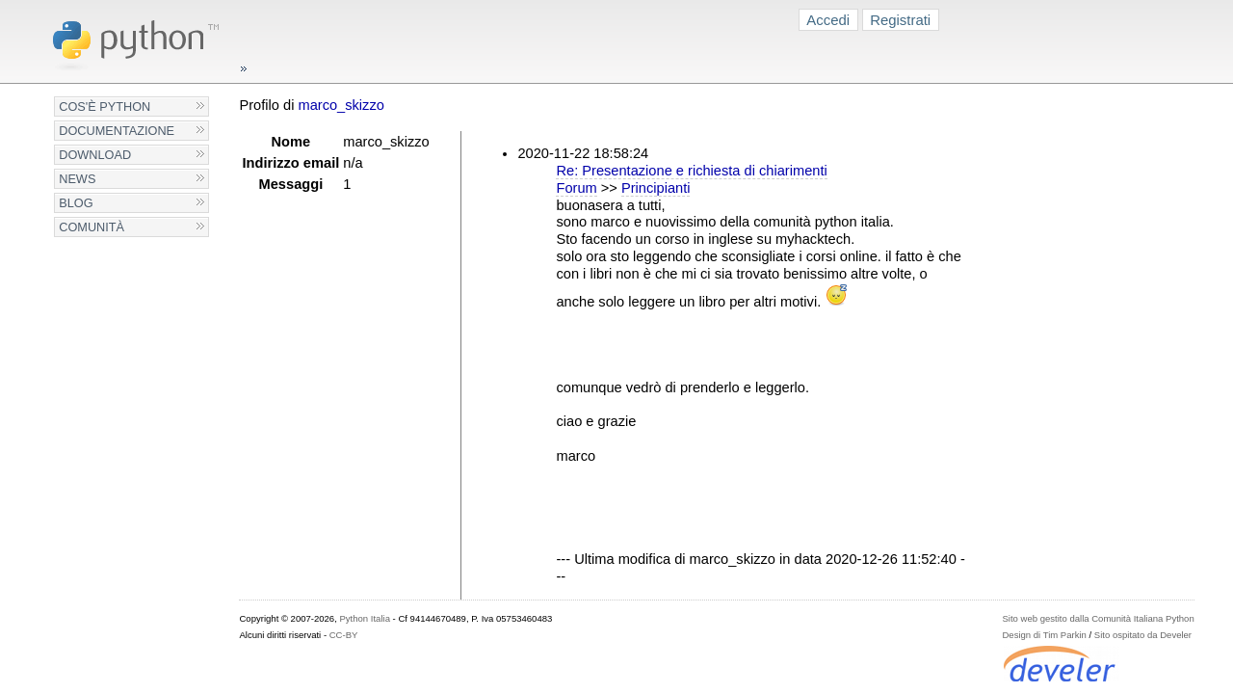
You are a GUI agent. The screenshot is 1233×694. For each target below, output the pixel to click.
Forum (576, 188)
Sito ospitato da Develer (1143, 634)
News (77, 179)
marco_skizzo (340, 105)
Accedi (828, 20)
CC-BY (343, 634)
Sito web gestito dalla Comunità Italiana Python (1098, 618)
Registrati (900, 20)
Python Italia (364, 618)
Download (95, 154)
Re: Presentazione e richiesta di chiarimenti (691, 170)
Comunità (91, 227)
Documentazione (116, 130)
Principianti (656, 188)
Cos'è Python (104, 106)
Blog (75, 203)
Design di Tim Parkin (1044, 634)
